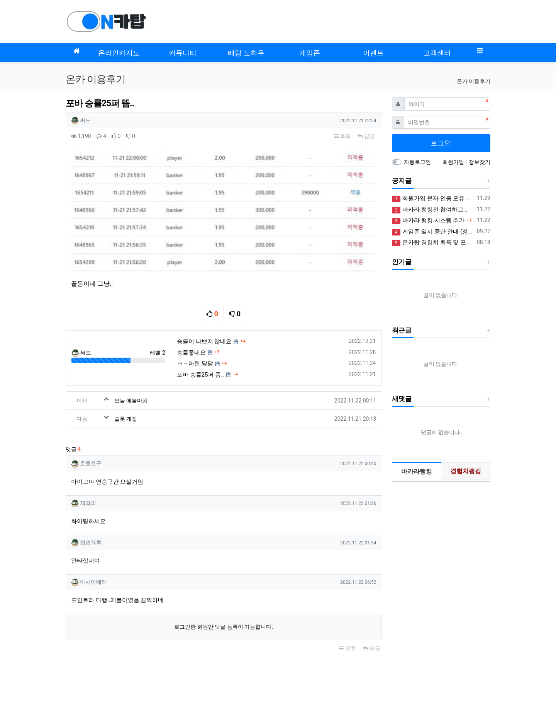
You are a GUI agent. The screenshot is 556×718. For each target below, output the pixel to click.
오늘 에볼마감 (131, 371)
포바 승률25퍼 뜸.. (200, 344)
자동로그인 (417, 162)
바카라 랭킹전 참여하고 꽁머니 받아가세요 (433, 209)
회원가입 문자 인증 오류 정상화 (433, 198)
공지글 (402, 180)
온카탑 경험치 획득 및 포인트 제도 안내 (433, 242)
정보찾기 (479, 162)
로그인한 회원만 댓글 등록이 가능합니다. (223, 597)
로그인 (441, 143)
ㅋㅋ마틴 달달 (195, 333)
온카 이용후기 (473, 81)
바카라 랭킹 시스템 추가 (428, 220)
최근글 (402, 330)
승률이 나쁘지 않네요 (204, 311)
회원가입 (453, 162)
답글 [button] (366, 136)
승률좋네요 (191, 322)
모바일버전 (79, 664)
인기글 (402, 262)
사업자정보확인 (418, 685)
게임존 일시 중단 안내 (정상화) (433, 231)
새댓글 (402, 398)
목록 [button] (342, 136)
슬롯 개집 (125, 389)
